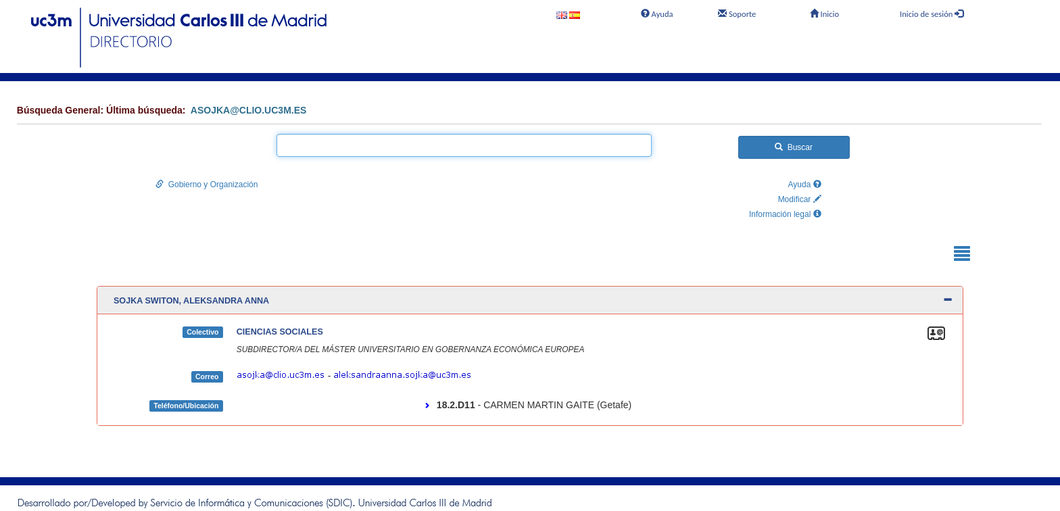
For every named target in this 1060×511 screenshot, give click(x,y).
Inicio (824, 14)
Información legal (785, 214)
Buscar (794, 147)
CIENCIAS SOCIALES (280, 332)
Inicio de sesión (931, 14)
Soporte (737, 14)
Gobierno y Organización (206, 184)
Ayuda (656, 14)
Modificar (799, 199)
